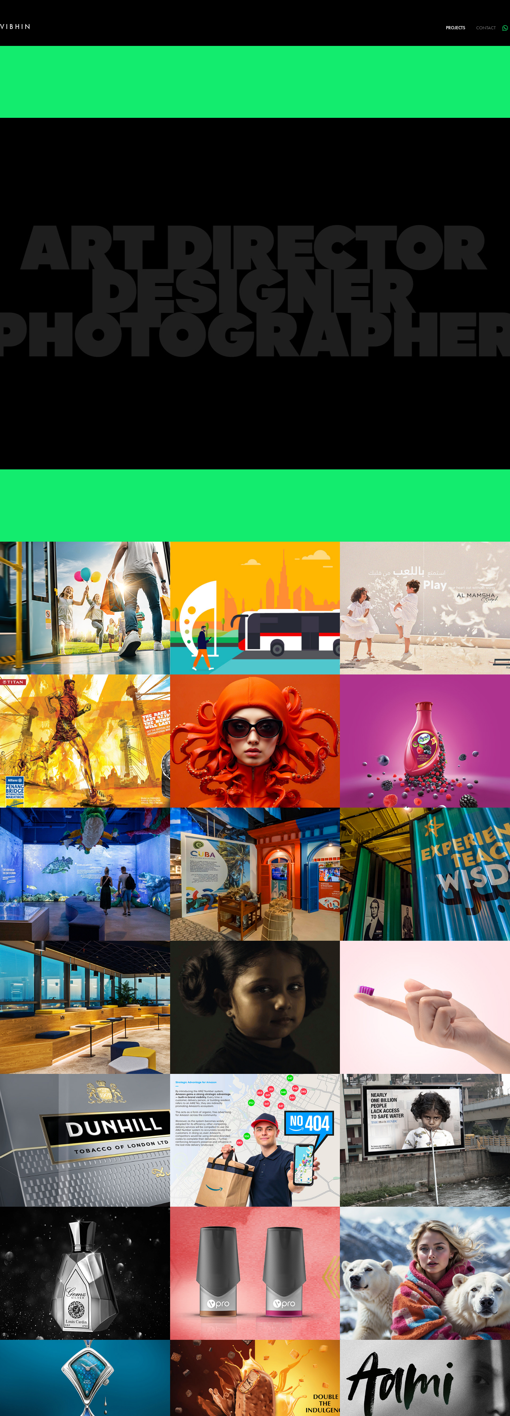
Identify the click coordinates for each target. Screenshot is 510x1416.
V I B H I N (15, 26)
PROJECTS (455, 28)
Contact (486, 28)
